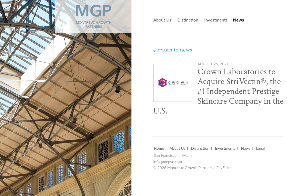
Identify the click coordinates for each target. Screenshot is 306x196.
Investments (215, 20)
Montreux (86, 14)
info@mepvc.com (167, 162)
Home (159, 148)
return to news (174, 50)
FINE (220, 168)
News (238, 20)
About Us (162, 20)
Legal (260, 148)
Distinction (187, 20)
